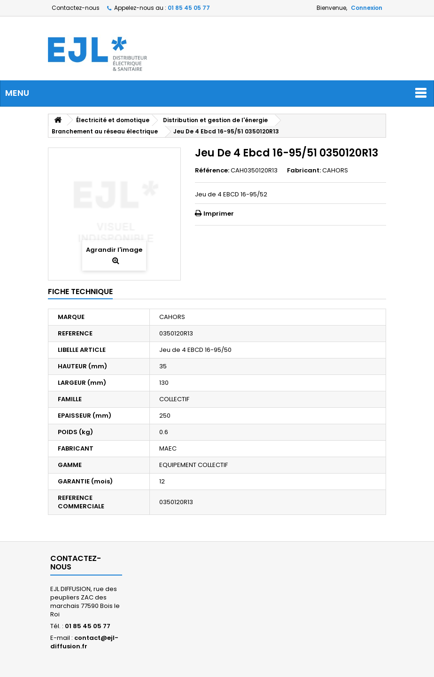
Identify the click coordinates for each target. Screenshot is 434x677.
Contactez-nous (76, 8)
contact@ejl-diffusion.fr (84, 642)
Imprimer (218, 213)
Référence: (212, 170)
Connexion (366, 8)
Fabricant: (304, 170)
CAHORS (335, 170)
